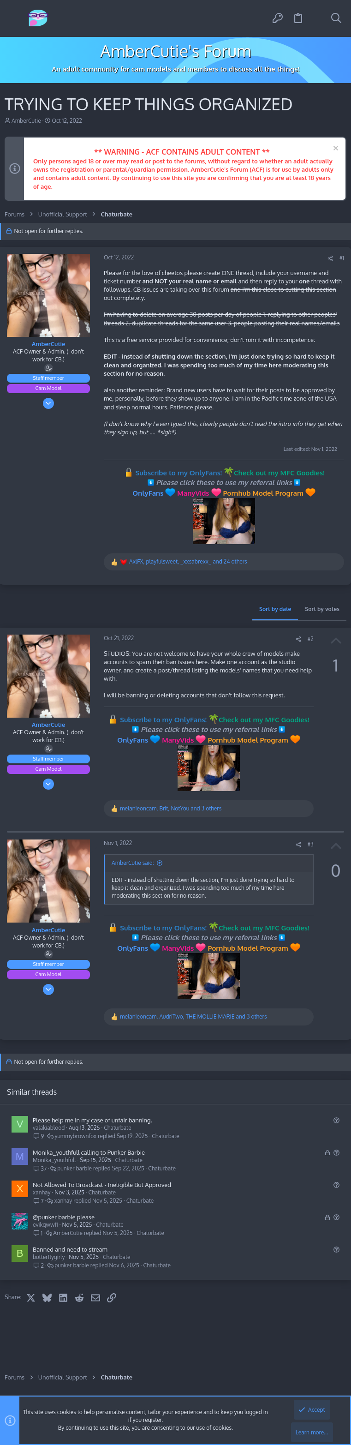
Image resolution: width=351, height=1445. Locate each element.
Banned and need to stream (70, 1249)
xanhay (42, 1192)
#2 (311, 639)
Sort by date (275, 609)
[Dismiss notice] (335, 149)
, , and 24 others (188, 561)
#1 (341, 258)
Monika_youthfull (54, 1160)
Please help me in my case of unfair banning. (92, 1120)
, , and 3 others (170, 808)
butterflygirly (49, 1256)
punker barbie (74, 1168)
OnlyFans (147, 493)
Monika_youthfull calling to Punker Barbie (89, 1152)
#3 (311, 844)
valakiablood (49, 1127)
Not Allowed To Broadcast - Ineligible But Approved (102, 1184)
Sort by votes (322, 609)
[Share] (330, 258)
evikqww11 (45, 1224)
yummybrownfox (75, 1136)
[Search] (336, 18)
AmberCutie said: (133, 862)
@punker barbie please (64, 1217)
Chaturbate (117, 1127)
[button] (15, 19)
